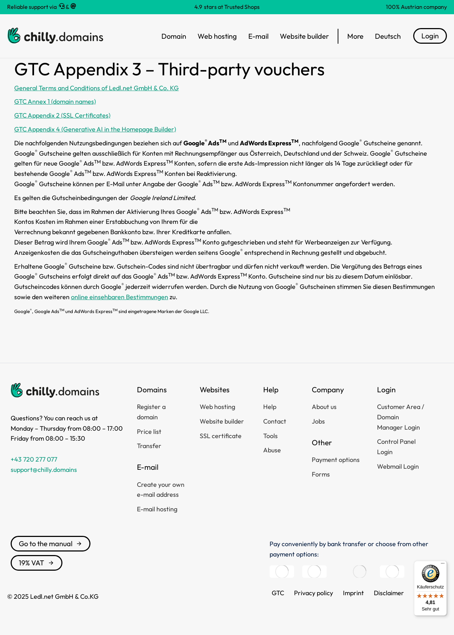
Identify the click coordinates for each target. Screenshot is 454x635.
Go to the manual (50, 543)
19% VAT (36, 562)
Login (430, 35)
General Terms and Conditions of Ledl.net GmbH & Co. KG (96, 88)
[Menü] (442, 565)
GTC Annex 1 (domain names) (55, 101)
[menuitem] (388, 36)
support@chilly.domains (44, 470)
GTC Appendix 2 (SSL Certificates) (62, 115)
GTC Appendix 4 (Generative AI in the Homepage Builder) (95, 129)
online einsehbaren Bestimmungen (119, 297)
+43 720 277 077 (34, 459)
